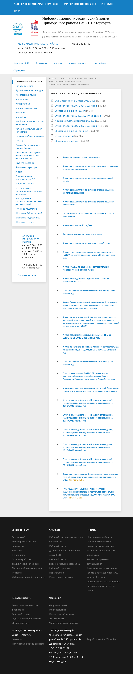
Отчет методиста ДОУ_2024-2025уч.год (76, 105)
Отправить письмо (58, 605)
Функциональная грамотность (102, 568)
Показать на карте (29, 275)
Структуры (41, 62)
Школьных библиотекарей (29, 213)
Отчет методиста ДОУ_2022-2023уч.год (76, 125)
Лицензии (17, 550)
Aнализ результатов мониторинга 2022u (75, 120)
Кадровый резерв (96, 577)
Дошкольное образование (29, 81)
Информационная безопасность (28, 577)
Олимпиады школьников (99, 541)
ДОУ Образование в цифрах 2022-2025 (75, 100)
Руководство (19, 554)
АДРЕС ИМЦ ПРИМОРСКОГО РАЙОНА (38, 43)
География (21, 116)
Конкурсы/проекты (77, 62)
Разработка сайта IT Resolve (101, 639)
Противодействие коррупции (27, 568)
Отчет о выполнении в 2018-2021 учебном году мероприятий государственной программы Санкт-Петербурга (85, 376)
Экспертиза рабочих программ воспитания (82, 234)
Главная (52, 78)
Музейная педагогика (26, 208)
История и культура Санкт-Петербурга (29, 130)
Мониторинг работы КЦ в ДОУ (77, 225)
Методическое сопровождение (80, 3)
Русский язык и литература (29, 90)
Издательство (56, 572)
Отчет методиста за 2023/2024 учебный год (78, 115)
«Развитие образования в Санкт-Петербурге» (94, 379)
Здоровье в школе (25, 183)
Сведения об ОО (21, 62)
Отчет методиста (64, 135)
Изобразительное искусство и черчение (30, 123)
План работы (99, 62)
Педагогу (57, 62)
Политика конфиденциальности (28, 643)
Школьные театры (25, 222)
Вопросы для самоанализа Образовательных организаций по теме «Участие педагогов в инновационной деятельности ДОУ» (91, 476)
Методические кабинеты (86, 78)
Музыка (19, 140)
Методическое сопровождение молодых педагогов (29, 190)
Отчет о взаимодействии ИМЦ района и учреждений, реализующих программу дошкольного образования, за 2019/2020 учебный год (88, 402)
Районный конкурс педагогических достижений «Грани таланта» (26, 618)
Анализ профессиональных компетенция (81, 157)
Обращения (19, 70)
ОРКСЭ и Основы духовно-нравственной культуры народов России (29, 155)
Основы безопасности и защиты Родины (28, 146)
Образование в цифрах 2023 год (71, 130)
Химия (19, 171)
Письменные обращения (61, 614)
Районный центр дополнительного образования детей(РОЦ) (65, 550)
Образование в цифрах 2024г (70, 110)
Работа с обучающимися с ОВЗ (102, 572)
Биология (20, 112)
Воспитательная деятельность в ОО (25, 178)
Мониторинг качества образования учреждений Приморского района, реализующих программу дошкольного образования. (91, 390)
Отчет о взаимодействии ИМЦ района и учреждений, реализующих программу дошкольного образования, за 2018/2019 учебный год (88, 432)
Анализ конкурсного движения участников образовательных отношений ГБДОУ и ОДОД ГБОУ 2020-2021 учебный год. (91, 349)
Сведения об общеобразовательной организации (24, 541)
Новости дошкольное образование (65, 81)
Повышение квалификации (100, 545)
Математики (22, 99)
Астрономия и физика (26, 108)
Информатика (23, 103)
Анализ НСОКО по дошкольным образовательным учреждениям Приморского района (86, 268)
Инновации (107, 3)
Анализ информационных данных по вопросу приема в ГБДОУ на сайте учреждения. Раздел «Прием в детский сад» (89, 254)
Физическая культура (26, 167)
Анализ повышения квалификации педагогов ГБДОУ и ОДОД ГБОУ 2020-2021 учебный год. (88, 336)
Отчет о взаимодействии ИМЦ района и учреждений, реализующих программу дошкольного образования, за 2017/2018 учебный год (88, 447)
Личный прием (56, 618)
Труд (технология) (25, 162)
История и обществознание (30, 136)
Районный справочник (60, 568)
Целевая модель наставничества (103, 581)
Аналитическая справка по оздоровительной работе (87, 243)
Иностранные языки (26, 94)
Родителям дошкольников (62, 577)
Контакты (17, 572)
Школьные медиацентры (28, 217)
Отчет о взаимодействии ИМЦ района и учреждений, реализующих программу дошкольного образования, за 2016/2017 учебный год (88, 462)
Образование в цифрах (66, 140)
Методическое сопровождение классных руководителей (29, 201)
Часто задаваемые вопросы (63, 622)
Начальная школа (24, 85)
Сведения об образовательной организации (36, 3)
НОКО (17, 11)
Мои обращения (57, 609)
